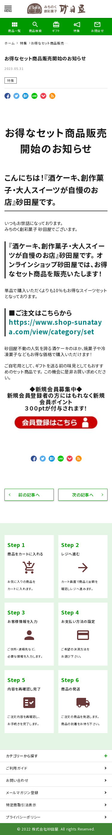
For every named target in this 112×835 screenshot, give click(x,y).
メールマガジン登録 (22, 792)
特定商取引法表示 (21, 804)
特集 (10, 80)
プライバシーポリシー (23, 816)
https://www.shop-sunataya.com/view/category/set (55, 326)
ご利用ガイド (16, 767)
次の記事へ (83, 495)
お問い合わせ (17, 780)
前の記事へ (29, 495)
